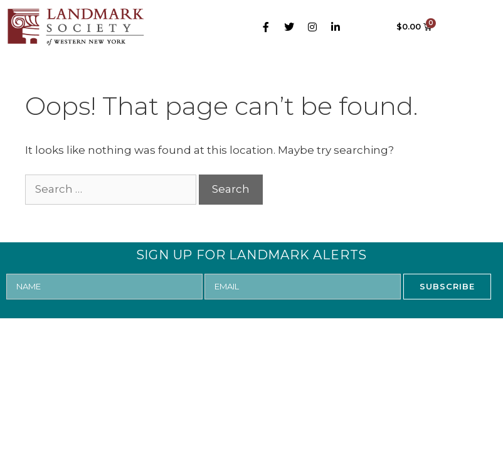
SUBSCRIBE (447, 286)
